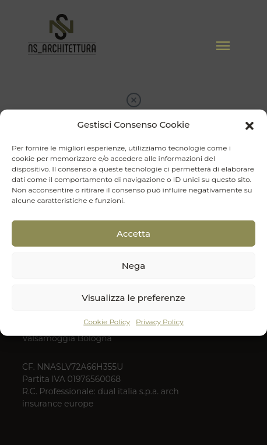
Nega (134, 265)
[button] (249, 125)
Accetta (133, 233)
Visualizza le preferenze (133, 297)
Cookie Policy (106, 321)
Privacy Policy (160, 321)
